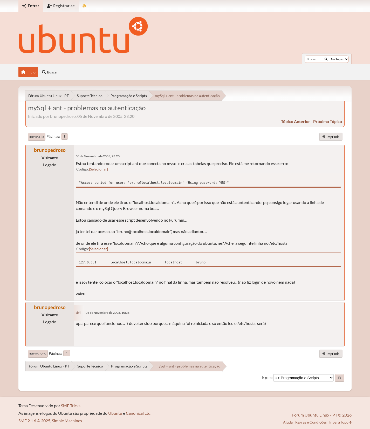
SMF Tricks (70, 405)
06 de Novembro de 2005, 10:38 (107, 312)
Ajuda (288, 422)
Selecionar (98, 169)
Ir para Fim (36, 136)
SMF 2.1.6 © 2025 (34, 420)
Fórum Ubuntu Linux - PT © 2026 (322, 414)
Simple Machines (67, 420)
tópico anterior (295, 121)
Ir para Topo (37, 353)
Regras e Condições (311, 422)
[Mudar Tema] (84, 6)
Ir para (267, 378)
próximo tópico (327, 121)
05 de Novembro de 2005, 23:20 (98, 156)
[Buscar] (326, 59)
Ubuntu (115, 413)
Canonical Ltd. (138, 413)
